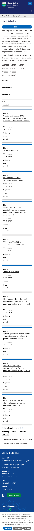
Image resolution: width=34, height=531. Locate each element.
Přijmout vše (7, 528)
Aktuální (6, 139)
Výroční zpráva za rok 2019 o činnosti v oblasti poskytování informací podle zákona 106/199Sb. (16, 119)
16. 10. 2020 (7, 312)
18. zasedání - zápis (12, 150)
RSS (22, 27)
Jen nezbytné (18, 528)
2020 (14, 65)
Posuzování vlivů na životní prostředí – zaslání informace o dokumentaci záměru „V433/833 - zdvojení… (16, 211)
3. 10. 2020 (7, 251)
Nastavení (27, 528)
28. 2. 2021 (7, 345)
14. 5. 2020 (7, 157)
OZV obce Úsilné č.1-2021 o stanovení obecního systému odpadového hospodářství (15, 402)
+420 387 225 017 (9, 483)
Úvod (3, 16)
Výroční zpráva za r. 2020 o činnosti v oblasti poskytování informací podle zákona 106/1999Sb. (16, 336)
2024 (22, 68)
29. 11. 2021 (7, 411)
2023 (14, 68)
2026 (14, 72)
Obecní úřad (11, 16)
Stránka (8, 428)
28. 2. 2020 (7, 129)
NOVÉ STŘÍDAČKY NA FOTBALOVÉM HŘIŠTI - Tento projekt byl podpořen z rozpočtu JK (16, 369)
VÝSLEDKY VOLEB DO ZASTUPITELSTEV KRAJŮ (13, 243)
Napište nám (14, 495)
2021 (22, 65)
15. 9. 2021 (7, 379)
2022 (6, 68)
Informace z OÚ (10, 75)
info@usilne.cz (7, 489)
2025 (6, 72)
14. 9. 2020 (7, 221)
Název (5, 80)
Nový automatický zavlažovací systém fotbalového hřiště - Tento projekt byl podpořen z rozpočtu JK (16, 302)
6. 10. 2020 (7, 278)
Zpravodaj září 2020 (12, 272)
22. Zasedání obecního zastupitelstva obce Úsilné (13, 179)
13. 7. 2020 (7, 186)
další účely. (23, 518)
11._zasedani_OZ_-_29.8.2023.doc (14, 443)
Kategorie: (5, 65)
